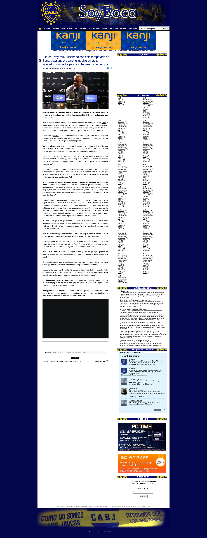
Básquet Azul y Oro (69, 28)
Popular (137, 352)
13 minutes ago (150, 364)
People (122, 352)
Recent (129, 352)
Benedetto (51, 125)
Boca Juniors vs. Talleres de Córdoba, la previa (135, 300)
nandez (68, 352)
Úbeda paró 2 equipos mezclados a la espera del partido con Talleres (142, 315)
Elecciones (133, 28)
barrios (59, 352)
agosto (145, 106)
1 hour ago (148, 384)
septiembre (146, 104)
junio (144, 109)
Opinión (47, 28)
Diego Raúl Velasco (135, 379)
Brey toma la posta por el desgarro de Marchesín (135, 340)
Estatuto (83, 28)
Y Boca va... (124, 291)
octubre (145, 103)
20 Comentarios (100, 361)
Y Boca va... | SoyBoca (136, 364)
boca (63, 352)
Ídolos (104, 28)
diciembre (146, 99)
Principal (88, 51)
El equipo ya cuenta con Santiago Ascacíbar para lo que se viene (141, 322)
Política (56, 28)
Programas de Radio (118, 28)
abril (119, 99)
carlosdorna (133, 388)
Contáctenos (114, 532)
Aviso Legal (93, 532)
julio (144, 107)
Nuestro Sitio (94, 28)
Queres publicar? (103, 532)
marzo (120, 101)
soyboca (74, 352)
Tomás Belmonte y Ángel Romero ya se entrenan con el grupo (140, 331)
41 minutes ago (142, 375)
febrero (120, 103)
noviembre (146, 101)
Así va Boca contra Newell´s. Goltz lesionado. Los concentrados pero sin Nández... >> (125, 51)
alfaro (54, 352)
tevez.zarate (82, 352)
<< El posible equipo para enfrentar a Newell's (66, 51)
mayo (144, 110)
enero (119, 104)
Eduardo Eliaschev (56, 361)
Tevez (104, 123)
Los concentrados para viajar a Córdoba (133, 309)
